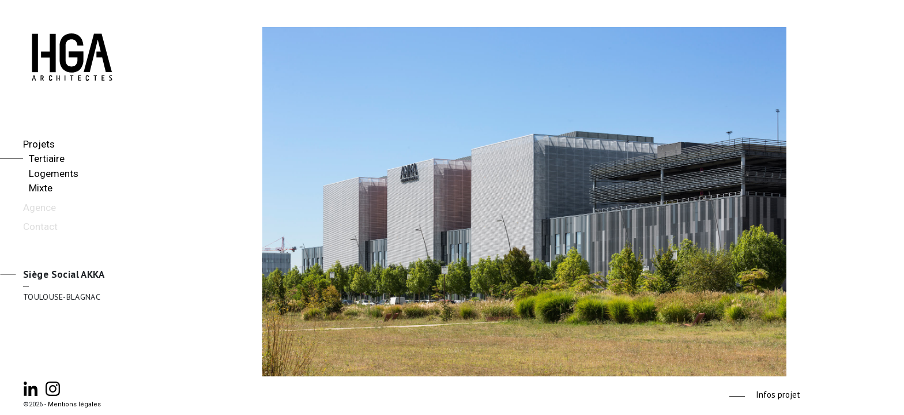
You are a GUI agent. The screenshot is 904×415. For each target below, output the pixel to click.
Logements (53, 173)
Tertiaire (47, 158)
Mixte (40, 188)
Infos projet (778, 394)
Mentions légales (74, 404)
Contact (40, 226)
